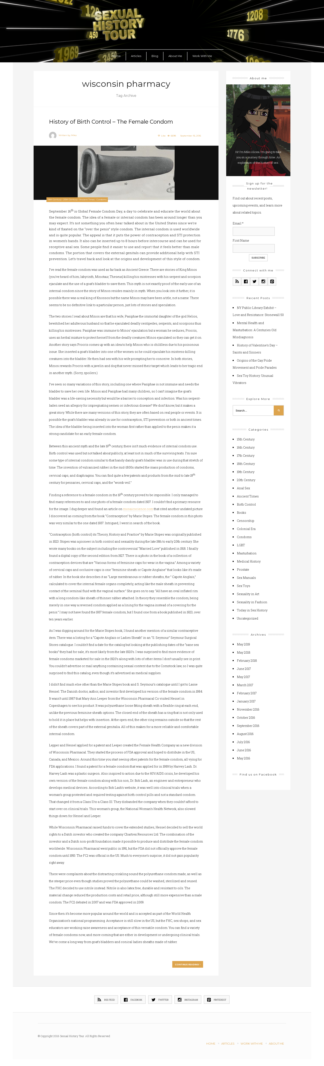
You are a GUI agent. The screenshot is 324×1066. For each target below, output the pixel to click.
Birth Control (246, 503)
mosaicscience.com (153, 515)
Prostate (243, 568)
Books (241, 511)
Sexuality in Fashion (252, 601)
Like (160, 134)
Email (238, 222)
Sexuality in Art (248, 592)
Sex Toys (243, 584)
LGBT (241, 544)
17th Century (245, 454)
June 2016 (244, 749)
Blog (155, 54)
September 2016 (248, 724)
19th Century (59, 198)
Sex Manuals (246, 576)
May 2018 (243, 651)
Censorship (245, 519)
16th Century (246, 446)
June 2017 (244, 667)
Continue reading (186, 970)
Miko (75, 134)
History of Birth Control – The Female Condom (124, 121)
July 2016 (243, 740)
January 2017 (246, 700)
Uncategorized (247, 617)
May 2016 (243, 757)
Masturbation (247, 552)
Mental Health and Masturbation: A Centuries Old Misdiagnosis (254, 328)
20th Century (75, 198)
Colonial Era (246, 527)
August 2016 (245, 732)
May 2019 (243, 643)
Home (116, 54)
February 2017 (247, 692)
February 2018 (247, 659)
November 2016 (248, 708)
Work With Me (202, 54)
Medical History (249, 560)
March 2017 (245, 683)
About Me (175, 54)
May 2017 (243, 675)
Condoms (106, 198)
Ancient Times (91, 198)
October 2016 (246, 716)
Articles (136, 54)
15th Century (246, 438)
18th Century (246, 462)
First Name (241, 239)
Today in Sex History (252, 609)
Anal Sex (243, 487)
